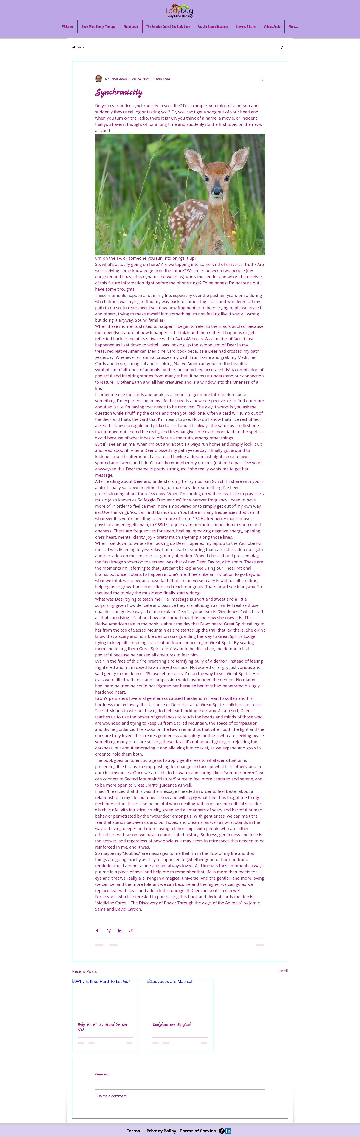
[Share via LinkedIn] (120, 931)
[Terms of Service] (198, 1131)
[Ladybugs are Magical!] (180, 997)
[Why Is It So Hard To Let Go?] (105, 997)
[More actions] (262, 79)
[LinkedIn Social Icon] (228, 1131)
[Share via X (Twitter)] (108, 931)
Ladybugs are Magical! (171, 1024)
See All (283, 970)
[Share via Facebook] (97, 931)
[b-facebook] (222, 1131)
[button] (282, 47)
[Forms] (133, 1130)
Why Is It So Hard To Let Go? (102, 1027)
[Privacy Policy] (161, 1131)
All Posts (78, 47)
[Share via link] (131, 931)
